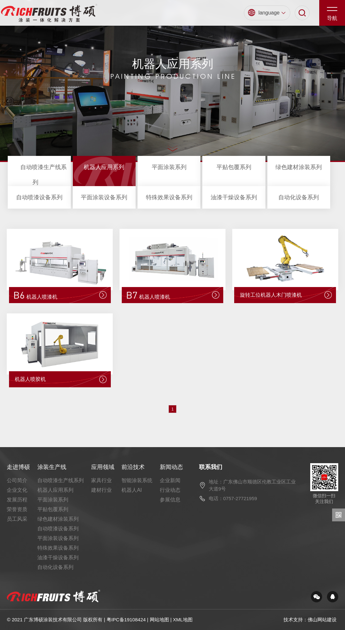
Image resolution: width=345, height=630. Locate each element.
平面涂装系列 (169, 167)
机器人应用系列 (104, 167)
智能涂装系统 (136, 480)
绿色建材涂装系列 (298, 167)
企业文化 (17, 490)
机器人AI (131, 490)
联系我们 (210, 467)
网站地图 (159, 619)
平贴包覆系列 (233, 167)
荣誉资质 (17, 509)
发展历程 (17, 499)
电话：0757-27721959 (233, 498)
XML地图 (183, 619)
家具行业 (101, 480)
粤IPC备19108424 (126, 619)
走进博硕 (18, 467)
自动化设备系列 (298, 197)
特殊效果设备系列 (169, 197)
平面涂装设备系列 (104, 197)
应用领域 (102, 467)
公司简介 (17, 480)
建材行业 (101, 490)
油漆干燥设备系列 (234, 197)
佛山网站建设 (322, 619)
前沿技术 (133, 467)
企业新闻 (170, 480)
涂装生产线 (51, 467)
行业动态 (170, 490)
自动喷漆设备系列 (39, 197)
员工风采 (17, 519)
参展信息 (170, 499)
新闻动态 (171, 467)
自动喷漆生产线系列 (60, 480)
